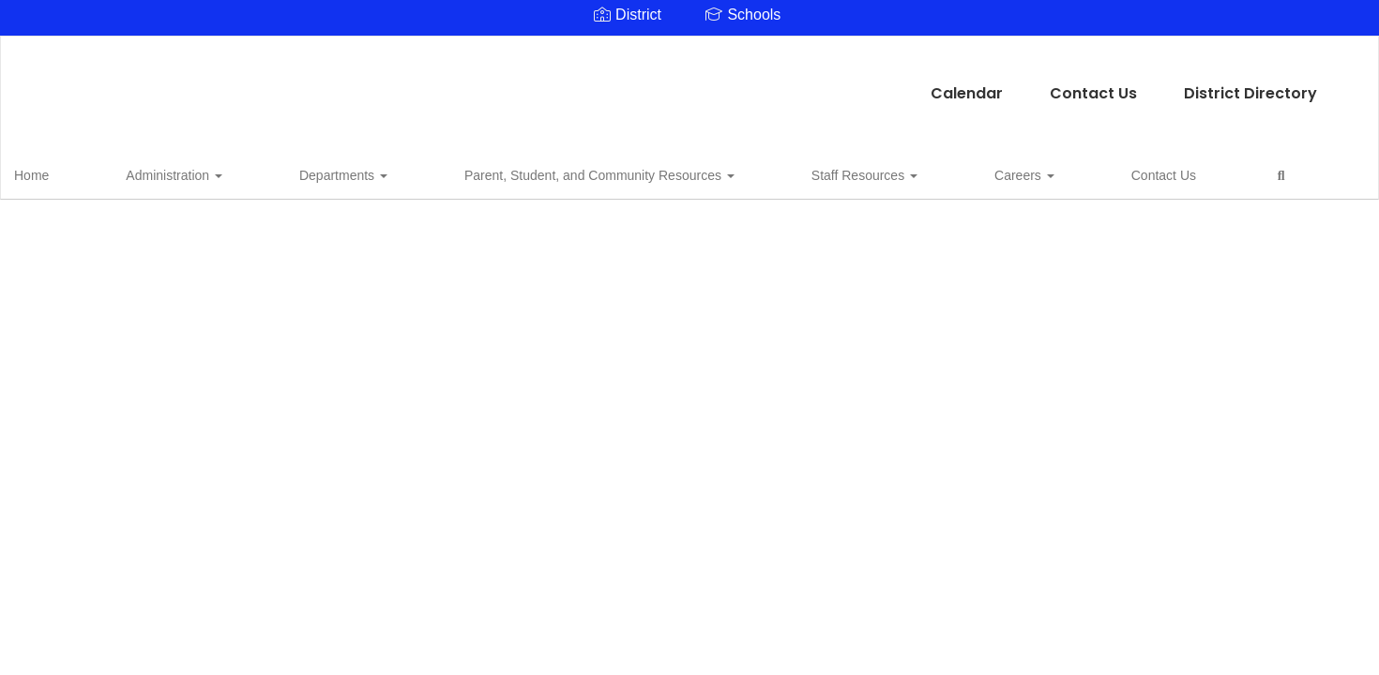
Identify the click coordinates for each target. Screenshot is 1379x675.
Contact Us (674, 84)
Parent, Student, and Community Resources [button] (482, 172)
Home (60, 172)
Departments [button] (275, 172)
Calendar (547, 84)
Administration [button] (154, 172)
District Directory (831, 84)
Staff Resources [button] (698, 172)
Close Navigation (1055, 180)
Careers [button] (810, 172)
